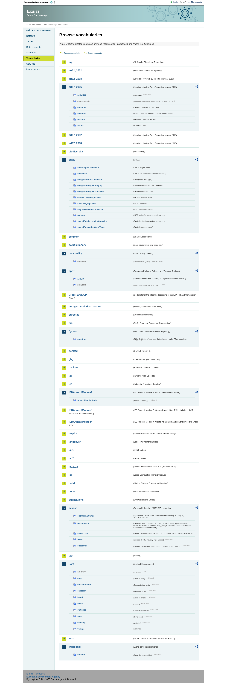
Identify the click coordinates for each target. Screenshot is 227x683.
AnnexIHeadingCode (87, 400)
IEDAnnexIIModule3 (80, 410)
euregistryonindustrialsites (85, 306)
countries (82, 107)
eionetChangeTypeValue (89, 197)
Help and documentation (38, 30)
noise (72, 491)
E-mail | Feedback (35, 673)
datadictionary (77, 245)
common (74, 236)
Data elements (33, 47)
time (79, 616)
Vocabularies (33, 58)
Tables (29, 41)
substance (82, 546)
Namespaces (33, 69)
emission (81, 591)
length (80, 597)
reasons (81, 119)
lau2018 (73, 466)
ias (70, 375)
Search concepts (95, 53)
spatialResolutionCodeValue (91, 227)
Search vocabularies (72, 53)
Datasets (30, 36)
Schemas (31, 52)
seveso (73, 508)
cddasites (82, 173)
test (71, 555)
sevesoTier (82, 533)
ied (70, 384)
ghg (71, 359)
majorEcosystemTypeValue (90, 209)
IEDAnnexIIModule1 (80, 392)
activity (80, 279)
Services (30, 64)
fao (71, 323)
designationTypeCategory (89, 185)
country (81, 654)
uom (71, 564)
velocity (81, 622)
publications (76, 499)
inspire (73, 433)
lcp (70, 475)
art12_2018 (75, 78)
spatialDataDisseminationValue (92, 221)
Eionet (38, 25)
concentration (84, 584)
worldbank (75, 647)
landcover (75, 441)
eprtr (71, 271)
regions (81, 215)
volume (80, 629)
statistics (81, 610)
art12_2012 (75, 70)
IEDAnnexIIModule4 (80, 421)
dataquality (75, 253)
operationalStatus (85, 516)
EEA (39, 2)
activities (81, 95)
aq (70, 62)
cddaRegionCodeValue (88, 167)
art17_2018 (75, 143)
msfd (72, 483)
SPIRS (80, 539)
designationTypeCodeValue (90, 191)
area (79, 578)
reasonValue (83, 523)
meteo (80, 603)
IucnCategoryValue (86, 203)
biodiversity (76, 151)
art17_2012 (75, 135)
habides (73, 367)
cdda (72, 159)
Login (175, 2)
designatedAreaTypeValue (89, 179)
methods (81, 113)
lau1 (71, 450)
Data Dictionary (50, 25)
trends (80, 125)
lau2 (71, 458)
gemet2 (73, 351)
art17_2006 (75, 87)
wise (71, 638)
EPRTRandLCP (78, 295)
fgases (73, 331)
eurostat (74, 314)
